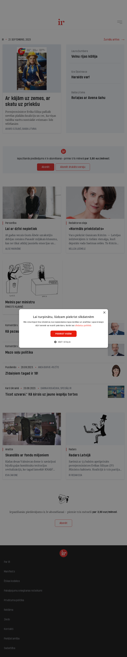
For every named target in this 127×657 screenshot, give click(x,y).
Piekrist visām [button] (63, 333)
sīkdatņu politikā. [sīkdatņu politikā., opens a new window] (83, 325)
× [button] (104, 312)
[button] (63, 342)
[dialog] (63, 328)
